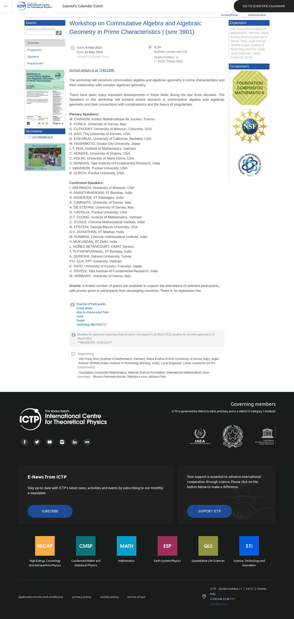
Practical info (35, 63)
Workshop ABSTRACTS (91, 324)
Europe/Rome (229, 14)
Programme (34, 49)
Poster (81, 320)
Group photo (84, 308)
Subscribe (50, 511)
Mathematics (126, 560)
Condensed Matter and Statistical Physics (85, 563)
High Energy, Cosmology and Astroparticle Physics (45, 563)
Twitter (37, 442)
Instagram (62, 442)
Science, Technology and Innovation (249, 563)
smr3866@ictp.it (42, 137)
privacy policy (81, 597)
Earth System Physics (167, 560)
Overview (33, 42)
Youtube (49, 442)
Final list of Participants (91, 304)
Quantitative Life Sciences (208, 560)
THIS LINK (106, 70)
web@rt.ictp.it (219, 604)
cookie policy (109, 597)
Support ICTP (209, 511)
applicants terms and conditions (40, 597)
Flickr (87, 442)
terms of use (136, 597)
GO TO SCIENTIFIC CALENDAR (264, 6)
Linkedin (74, 442)
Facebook (24, 442)
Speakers (33, 56)
